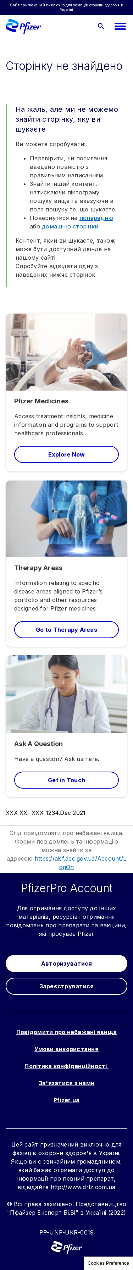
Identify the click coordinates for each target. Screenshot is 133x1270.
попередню (96, 217)
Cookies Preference (108, 1263)
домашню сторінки (70, 226)
